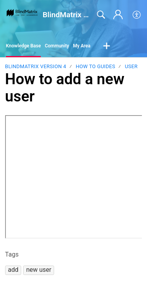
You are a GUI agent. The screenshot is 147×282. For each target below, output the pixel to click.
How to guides (95, 66)
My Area (82, 46)
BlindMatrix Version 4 (35, 66)
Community (57, 46)
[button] (137, 15)
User (131, 66)
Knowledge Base (23, 46)
